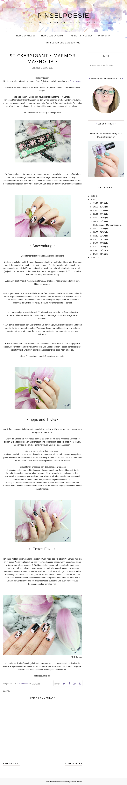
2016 (93, 258)
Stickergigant (75, 81)
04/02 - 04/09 (99, 229)
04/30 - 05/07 (99, 218)
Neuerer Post (12, 764)
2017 (93, 199)
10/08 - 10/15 (99, 207)
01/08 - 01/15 (99, 254)
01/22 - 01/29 (99, 247)
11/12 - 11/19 (99, 203)
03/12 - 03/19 (99, 236)
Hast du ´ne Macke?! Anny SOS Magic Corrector (106, 135)
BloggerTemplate (76, 781)
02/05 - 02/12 (99, 239)
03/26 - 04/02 (99, 232)
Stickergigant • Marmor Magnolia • (108, 225)
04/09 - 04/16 (99, 221)
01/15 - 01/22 (99, 250)
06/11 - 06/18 (99, 214)
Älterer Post (72, 764)
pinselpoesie (63, 14)
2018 (93, 196)
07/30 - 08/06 (99, 210)
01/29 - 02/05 (99, 243)
